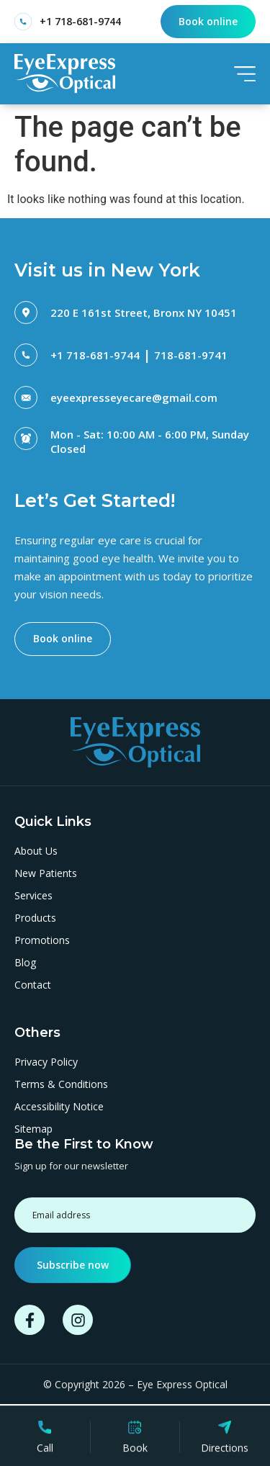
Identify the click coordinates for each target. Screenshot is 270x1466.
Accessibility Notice (59, 1107)
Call (45, 1451)
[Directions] (224, 1430)
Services (33, 896)
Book (135, 1451)
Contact (32, 985)
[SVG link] (64, 73)
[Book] (134, 1430)
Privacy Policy (46, 1062)
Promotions (42, 940)
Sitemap (33, 1129)
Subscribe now (73, 1265)
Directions (224, 1451)
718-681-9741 (191, 355)
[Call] (44, 1430)
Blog (25, 963)
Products (35, 918)
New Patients (45, 873)
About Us (36, 851)
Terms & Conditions (61, 1084)
